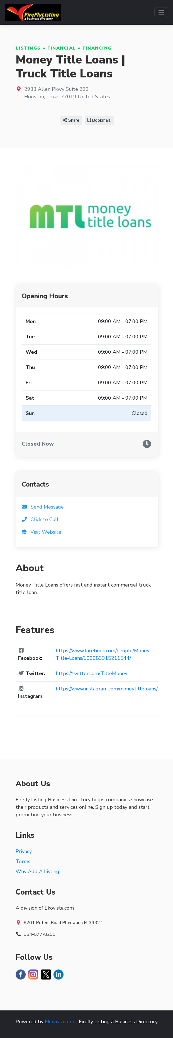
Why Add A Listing (37, 871)
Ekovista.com (59, 1021)
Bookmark (99, 120)
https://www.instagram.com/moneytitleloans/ (107, 688)
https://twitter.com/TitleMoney (91, 673)
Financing (97, 48)
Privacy (24, 851)
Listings (28, 48)
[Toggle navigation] (161, 12)
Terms (23, 861)
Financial (61, 48)
